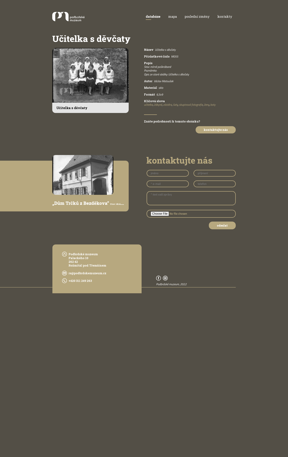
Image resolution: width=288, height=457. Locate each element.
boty (212, 104)
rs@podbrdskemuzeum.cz (87, 273)
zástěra (167, 104)
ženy (206, 104)
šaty (175, 104)
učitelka (148, 104)
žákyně (158, 104)
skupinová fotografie (191, 104)
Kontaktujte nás (216, 130)
